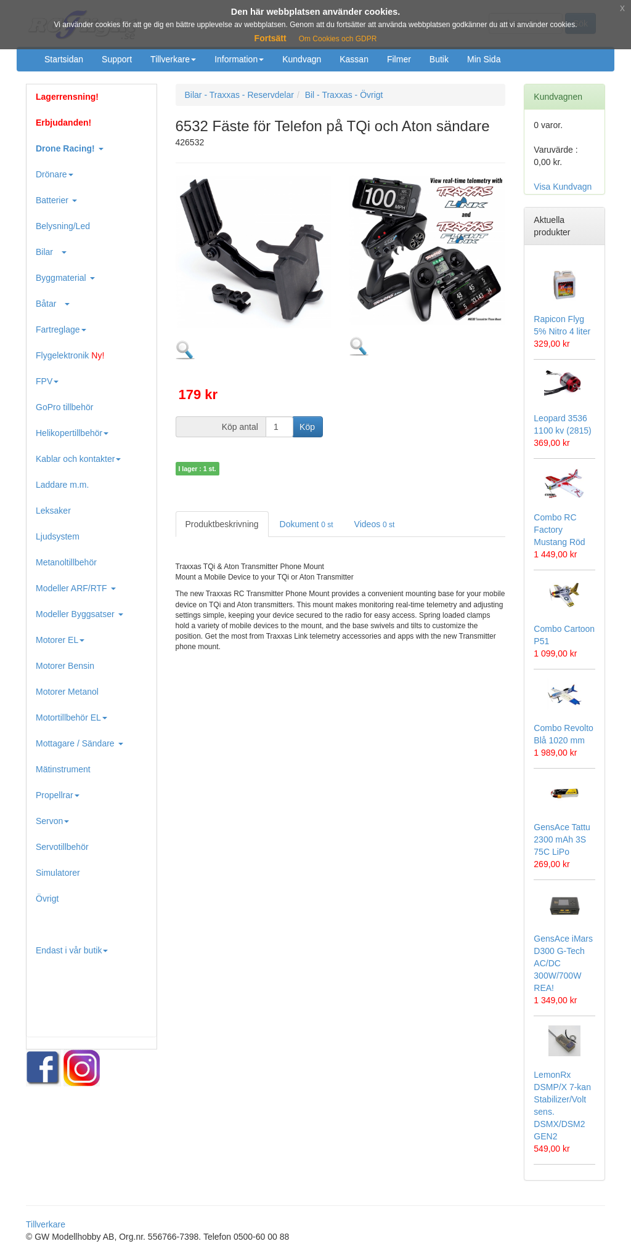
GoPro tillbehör (64, 407)
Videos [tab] (374, 524)
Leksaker (53, 510)
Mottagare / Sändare (79, 743)
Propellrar (57, 795)
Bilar (51, 252)
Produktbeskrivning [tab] (222, 524)
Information (239, 59)
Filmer (399, 59)
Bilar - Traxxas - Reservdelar (239, 95)
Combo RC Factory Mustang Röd (559, 529)
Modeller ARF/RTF (76, 588)
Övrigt (47, 898)
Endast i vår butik (72, 950)
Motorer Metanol (67, 692)
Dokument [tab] (306, 524)
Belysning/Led (63, 226)
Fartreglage (61, 329)
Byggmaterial (65, 278)
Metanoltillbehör (66, 562)
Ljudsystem (57, 536)
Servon (52, 821)
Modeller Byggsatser (79, 614)
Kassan (354, 59)
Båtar (53, 304)
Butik (439, 59)
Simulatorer (58, 873)
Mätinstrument (63, 769)
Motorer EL (60, 640)
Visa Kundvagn (563, 187)
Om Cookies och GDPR (338, 38)
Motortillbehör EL (71, 717)
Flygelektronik (70, 355)
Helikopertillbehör (72, 433)
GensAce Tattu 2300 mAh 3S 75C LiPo (562, 839)
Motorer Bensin (65, 666)
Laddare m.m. (62, 485)
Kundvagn (301, 59)
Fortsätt (270, 38)
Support (117, 59)
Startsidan (63, 59)
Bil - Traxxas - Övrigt (344, 95)
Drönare (54, 174)
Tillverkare (173, 59)
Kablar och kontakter (78, 459)
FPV (47, 381)
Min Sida (483, 59)
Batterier (56, 200)
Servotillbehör (62, 847)
